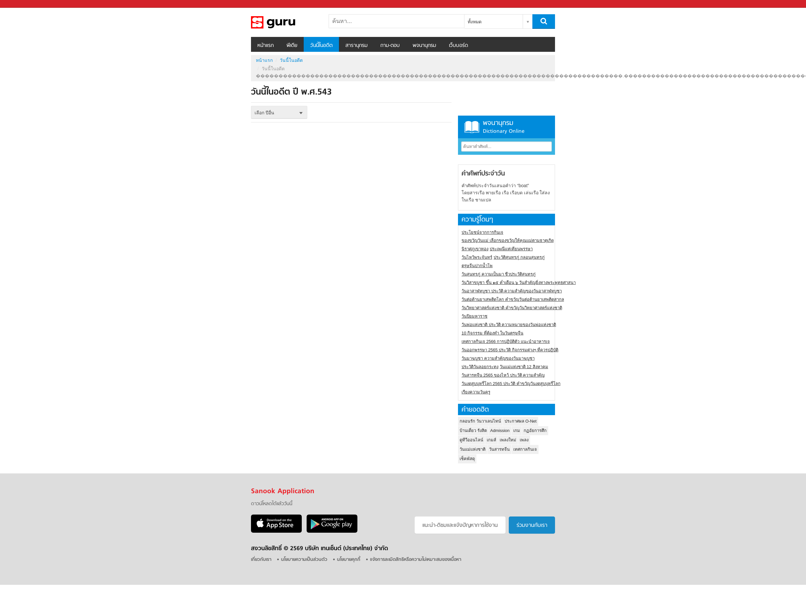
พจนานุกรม (424, 45)
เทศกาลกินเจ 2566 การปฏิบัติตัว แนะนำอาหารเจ (506, 341)
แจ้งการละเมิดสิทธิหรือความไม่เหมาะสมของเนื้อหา (415, 559)
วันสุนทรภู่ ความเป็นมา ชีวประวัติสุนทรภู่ (499, 274)
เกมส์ (491, 439)
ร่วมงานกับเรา (532, 525)
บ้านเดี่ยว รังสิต (473, 430)
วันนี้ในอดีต (321, 45)
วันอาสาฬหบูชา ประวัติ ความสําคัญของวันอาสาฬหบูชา (512, 291)
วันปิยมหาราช (474, 316)
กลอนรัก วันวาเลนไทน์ (480, 421)
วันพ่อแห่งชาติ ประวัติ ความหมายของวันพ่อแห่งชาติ (509, 324)
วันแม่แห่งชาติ (472, 449)
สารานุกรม (356, 45)
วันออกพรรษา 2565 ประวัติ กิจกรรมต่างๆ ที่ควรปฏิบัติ (510, 349)
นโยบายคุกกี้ (348, 559)
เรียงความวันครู (476, 392)
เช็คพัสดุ (467, 458)
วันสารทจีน (499, 449)
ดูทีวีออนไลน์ (471, 439)
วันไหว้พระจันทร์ (477, 257)
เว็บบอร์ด (458, 45)
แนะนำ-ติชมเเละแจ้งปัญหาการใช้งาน (460, 525)
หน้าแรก (265, 45)
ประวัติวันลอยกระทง (480, 366)
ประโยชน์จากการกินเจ (482, 232)
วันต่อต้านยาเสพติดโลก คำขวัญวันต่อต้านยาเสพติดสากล (513, 299)
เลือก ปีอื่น (264, 112)
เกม (516, 430)
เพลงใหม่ (508, 439)
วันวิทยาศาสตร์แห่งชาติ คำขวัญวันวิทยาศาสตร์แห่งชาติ (512, 307)
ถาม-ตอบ (390, 45)
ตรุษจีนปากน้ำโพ (477, 265)
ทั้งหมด (475, 21)
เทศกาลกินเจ (525, 449)
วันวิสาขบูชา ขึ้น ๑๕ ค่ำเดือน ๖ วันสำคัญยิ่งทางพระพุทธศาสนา (519, 282)
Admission (500, 430)
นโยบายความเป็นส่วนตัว (304, 559)
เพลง (524, 439)
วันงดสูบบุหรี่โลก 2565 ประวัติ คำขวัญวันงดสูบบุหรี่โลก (511, 383)
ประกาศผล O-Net (521, 421)
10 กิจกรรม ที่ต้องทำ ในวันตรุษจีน (492, 333)
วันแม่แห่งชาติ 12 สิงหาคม (524, 366)
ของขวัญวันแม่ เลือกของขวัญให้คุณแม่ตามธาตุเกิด (508, 240)
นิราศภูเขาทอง (475, 248)
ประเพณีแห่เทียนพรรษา (511, 248)
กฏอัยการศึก (535, 430)
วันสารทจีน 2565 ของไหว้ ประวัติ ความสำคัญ (503, 375)
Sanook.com (19, 4)
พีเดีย (292, 45)
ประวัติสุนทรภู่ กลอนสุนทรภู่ (519, 257)
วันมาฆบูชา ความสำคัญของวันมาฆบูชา (498, 358)
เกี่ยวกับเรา (261, 559)
